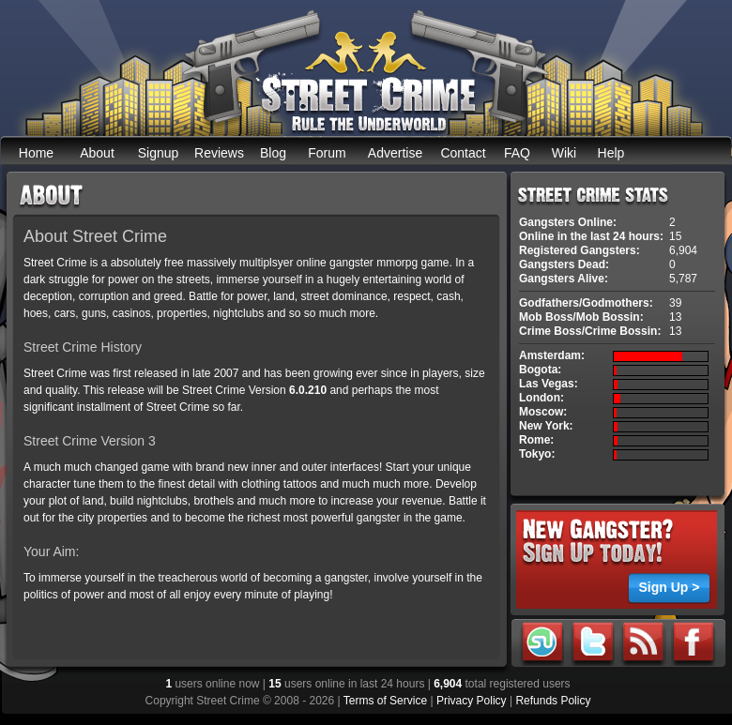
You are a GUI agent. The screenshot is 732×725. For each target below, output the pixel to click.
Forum (326, 152)
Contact (462, 152)
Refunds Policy (552, 700)
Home (36, 152)
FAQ (517, 152)
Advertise (395, 152)
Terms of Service (385, 700)
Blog (273, 152)
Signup (158, 152)
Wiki (564, 152)
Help (611, 152)
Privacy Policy (471, 700)
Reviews (219, 152)
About (97, 152)
